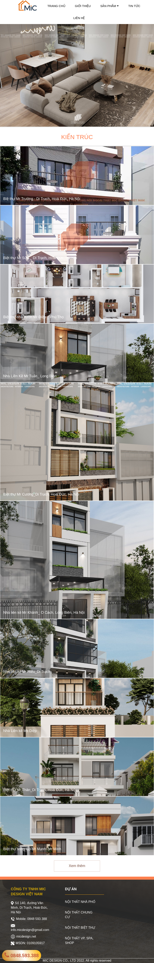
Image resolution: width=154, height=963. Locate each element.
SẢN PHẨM (109, 6)
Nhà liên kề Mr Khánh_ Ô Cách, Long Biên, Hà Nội (44, 613)
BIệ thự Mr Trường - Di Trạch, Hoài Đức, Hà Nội (41, 199)
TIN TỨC (134, 6)
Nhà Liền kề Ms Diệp (20, 731)
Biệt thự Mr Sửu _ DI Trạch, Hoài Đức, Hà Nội (40, 258)
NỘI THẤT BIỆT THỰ (80, 927)
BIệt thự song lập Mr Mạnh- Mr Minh (32, 849)
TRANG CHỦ (56, 6)
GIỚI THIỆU (83, 6)
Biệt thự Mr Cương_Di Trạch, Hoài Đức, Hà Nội (41, 494)
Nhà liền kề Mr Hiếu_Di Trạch (26, 672)
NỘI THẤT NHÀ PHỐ (80, 901)
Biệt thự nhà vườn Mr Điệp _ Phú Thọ (33, 317)
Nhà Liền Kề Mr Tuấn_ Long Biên (30, 376)
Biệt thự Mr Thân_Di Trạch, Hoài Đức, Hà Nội (39, 790)
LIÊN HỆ (79, 18)
